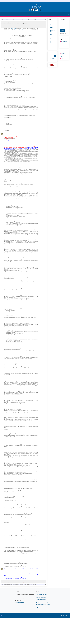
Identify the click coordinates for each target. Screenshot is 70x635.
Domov (21, 14)
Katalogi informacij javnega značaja (42, 612)
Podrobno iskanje (6, 59)
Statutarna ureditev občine (41, 616)
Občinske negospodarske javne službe (5, 42)
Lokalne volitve (5, 48)
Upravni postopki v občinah (41, 618)
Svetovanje (26, 14)
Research (47, 14)
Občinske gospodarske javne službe (6, 38)
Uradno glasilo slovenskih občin (41, 611)
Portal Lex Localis (64, 57)
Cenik (62, 58)
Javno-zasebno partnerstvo (41, 623)
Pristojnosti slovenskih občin (41, 614)
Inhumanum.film (41, 14)
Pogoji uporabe (63, 55)
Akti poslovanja (63, 43)
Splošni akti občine (64, 41)
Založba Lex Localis (33, 14)
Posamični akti (63, 45)
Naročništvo (63, 53)
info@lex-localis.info (20, 619)
